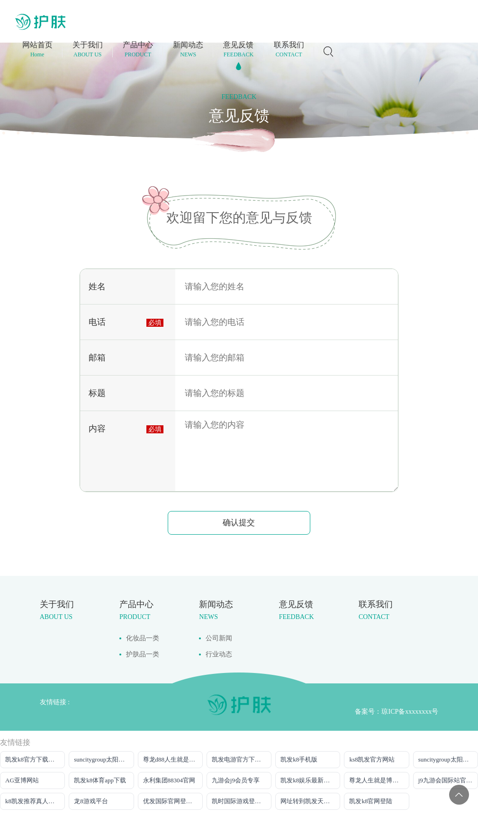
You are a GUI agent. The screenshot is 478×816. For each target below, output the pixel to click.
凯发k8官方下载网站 (33, 758)
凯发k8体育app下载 (100, 778)
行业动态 (219, 652)
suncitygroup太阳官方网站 (104, 758)
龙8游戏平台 (91, 799)
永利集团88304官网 (169, 778)
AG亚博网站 (22, 778)
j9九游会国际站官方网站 (448, 778)
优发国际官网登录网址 (173, 799)
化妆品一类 (142, 636)
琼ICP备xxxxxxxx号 (409, 710)
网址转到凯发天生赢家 (310, 799)
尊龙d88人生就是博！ (172, 758)
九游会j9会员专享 (236, 778)
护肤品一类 (142, 652)
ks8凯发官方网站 (372, 758)
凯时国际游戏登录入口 (241, 799)
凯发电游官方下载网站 (241, 758)
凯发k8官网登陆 (370, 799)
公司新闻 (219, 636)
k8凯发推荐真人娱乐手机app (35, 799)
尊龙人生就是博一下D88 (379, 778)
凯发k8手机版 (298, 758)
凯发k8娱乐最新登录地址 (310, 778)
